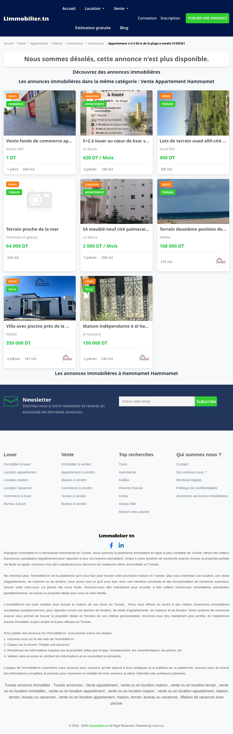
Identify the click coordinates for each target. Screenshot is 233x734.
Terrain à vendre (73, 496)
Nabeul (58, 43)
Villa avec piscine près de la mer (40, 326)
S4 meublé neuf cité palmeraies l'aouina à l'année (136, 229)
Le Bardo (90, 149)
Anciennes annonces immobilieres (202, 496)
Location (93, 8)
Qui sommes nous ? (191, 472)
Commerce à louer (18, 496)
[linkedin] (121, 545)
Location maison (16, 480)
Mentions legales (189, 480)
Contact (182, 464)
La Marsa (90, 237)
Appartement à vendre (78, 472)
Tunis (123, 464)
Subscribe (206, 401)
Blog (124, 27)
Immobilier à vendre (76, 464)
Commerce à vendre (76, 488)
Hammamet (75, 43)
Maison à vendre (73, 480)
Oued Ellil (167, 149)
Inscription (170, 18)
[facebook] (111, 545)
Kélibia (165, 237)
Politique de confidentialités (196, 488)
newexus (158, 725)
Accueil (68, 8)
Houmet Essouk (131, 488)
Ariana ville (15, 149)
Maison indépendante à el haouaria (121, 326)
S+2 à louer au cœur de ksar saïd (117, 141)
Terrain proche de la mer (32, 229)
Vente (119, 8)
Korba (123, 496)
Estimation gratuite (93, 27)
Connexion (147, 18)
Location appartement (20, 472)
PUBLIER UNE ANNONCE (207, 18)
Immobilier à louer (17, 464)
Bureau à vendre (73, 504)
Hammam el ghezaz (22, 237)
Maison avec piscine (134, 512)
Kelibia (124, 480)
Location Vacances (18, 488)
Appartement (39, 43)
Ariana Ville (127, 504)
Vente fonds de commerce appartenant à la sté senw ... (65, 141)
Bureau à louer (15, 504)
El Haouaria (92, 334)
